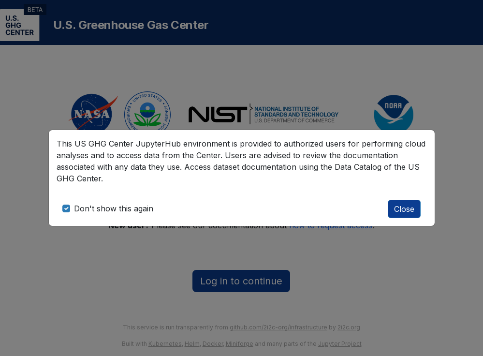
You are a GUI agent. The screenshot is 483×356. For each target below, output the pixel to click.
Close (404, 209)
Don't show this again (113, 208)
